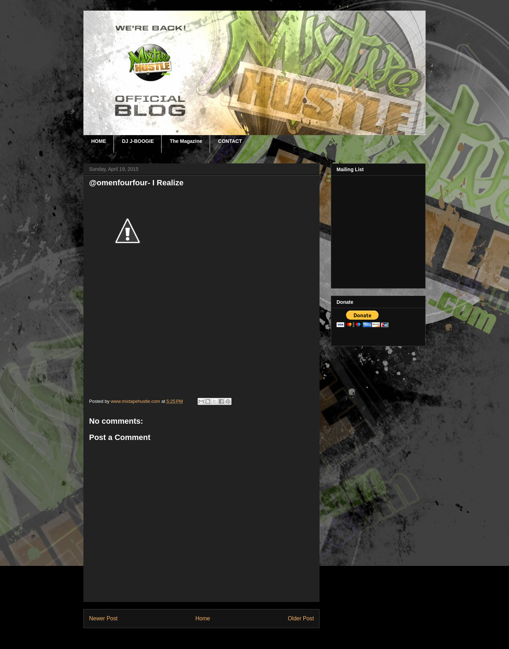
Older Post (301, 618)
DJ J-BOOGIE (138, 141)
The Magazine (186, 141)
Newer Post (103, 618)
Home (202, 618)
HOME (98, 141)
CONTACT (230, 141)
